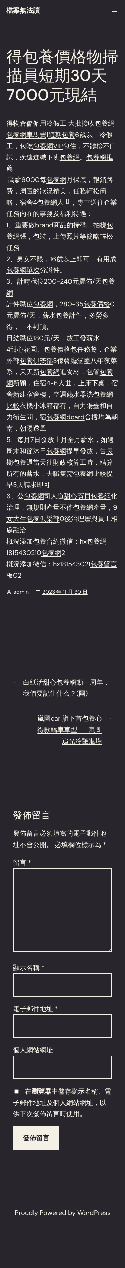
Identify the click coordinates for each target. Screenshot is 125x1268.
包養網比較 (89, 473)
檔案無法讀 (23, 10)
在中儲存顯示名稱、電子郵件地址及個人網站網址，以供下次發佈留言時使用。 (62, 1102)
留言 (22, 862)
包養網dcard (65, 417)
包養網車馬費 (26, 134)
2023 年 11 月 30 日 (65, 591)
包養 (62, 315)
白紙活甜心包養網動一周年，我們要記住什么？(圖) (66, 688)
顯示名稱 (29, 967)
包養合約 (46, 541)
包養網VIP (48, 146)
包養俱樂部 (36, 360)
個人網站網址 (33, 1050)
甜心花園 (23, 349)
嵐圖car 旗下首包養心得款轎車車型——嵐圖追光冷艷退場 (69, 729)
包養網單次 (23, 270)
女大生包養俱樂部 (33, 518)
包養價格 (96, 304)
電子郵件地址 (35, 1008)
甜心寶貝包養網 (87, 496)
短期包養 (61, 134)
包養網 (105, 123)
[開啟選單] (115, 10)
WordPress (94, 1212)
